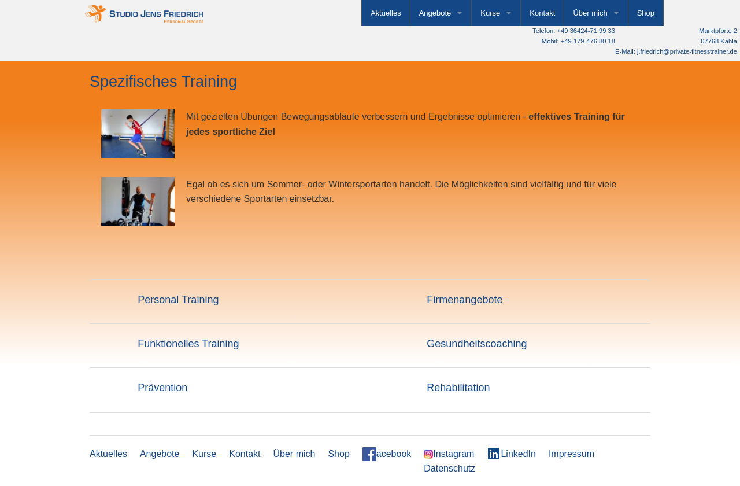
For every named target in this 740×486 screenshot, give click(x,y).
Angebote (435, 13)
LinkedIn (511, 454)
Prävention (162, 387)
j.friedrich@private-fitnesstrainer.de (687, 51)
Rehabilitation (458, 387)
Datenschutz (449, 468)
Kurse (490, 13)
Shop (645, 13)
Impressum (571, 454)
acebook (387, 454)
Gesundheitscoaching (477, 343)
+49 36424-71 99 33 (586, 30)
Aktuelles (386, 13)
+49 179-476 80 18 (588, 41)
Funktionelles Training (188, 343)
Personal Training (178, 299)
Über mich (590, 13)
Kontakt (542, 13)
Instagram (449, 454)
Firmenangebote (464, 299)
